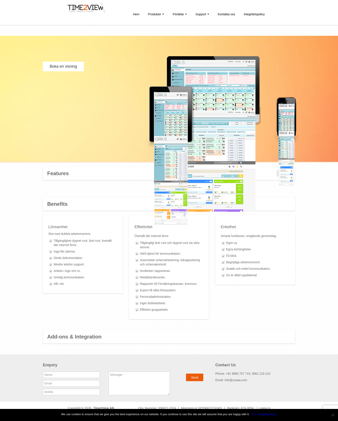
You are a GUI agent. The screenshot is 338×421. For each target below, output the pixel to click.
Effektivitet (143, 227)
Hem (136, 14)
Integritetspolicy (254, 14)
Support (202, 14)
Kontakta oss (226, 14)
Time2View (101, 408)
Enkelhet (228, 227)
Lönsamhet (57, 227)
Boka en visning (63, 66)
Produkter (156, 14)
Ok (253, 414)
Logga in (264, 408)
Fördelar (180, 14)
